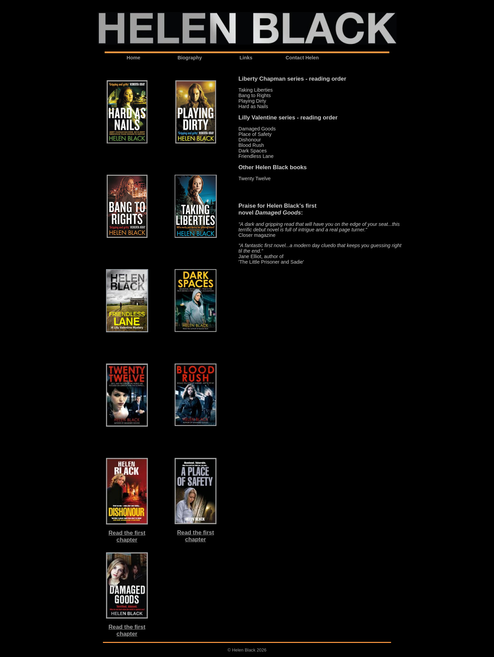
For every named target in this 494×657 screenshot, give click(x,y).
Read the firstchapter (126, 536)
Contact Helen (302, 57)
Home (133, 57)
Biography (189, 57)
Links (245, 57)
